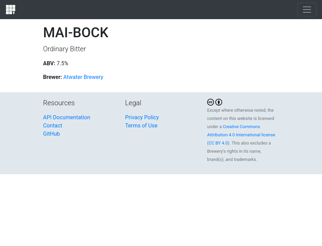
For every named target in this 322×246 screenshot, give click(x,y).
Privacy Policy (142, 117)
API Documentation (66, 117)
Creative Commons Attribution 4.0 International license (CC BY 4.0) (241, 135)
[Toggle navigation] (307, 9)
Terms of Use (141, 125)
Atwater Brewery (83, 77)
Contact (52, 125)
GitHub (51, 134)
